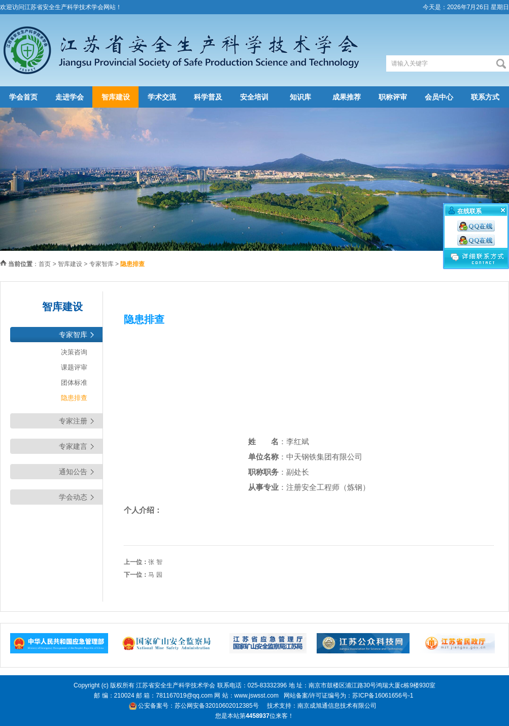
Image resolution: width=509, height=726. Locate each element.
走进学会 (69, 97)
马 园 (155, 574)
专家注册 (73, 421)
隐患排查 (74, 398)
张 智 (155, 562)
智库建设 (115, 97)
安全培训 (254, 97)
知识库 (300, 97)
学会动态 (73, 497)
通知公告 (73, 472)
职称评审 (393, 97)
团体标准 (74, 382)
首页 (45, 264)
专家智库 (101, 264)
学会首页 (23, 97)
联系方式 (485, 97)
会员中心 (439, 97)
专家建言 (73, 446)
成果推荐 (346, 97)
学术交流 (162, 97)
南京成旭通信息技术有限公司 (337, 705)
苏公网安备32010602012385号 (216, 705)
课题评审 (74, 367)
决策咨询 (74, 352)
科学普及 (208, 97)
